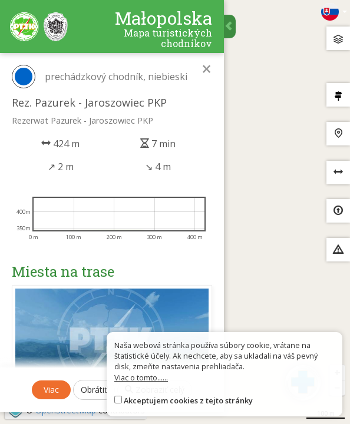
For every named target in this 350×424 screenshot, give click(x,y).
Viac (51, 389)
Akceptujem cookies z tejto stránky (188, 400)
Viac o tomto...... (141, 377)
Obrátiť (94, 389)
